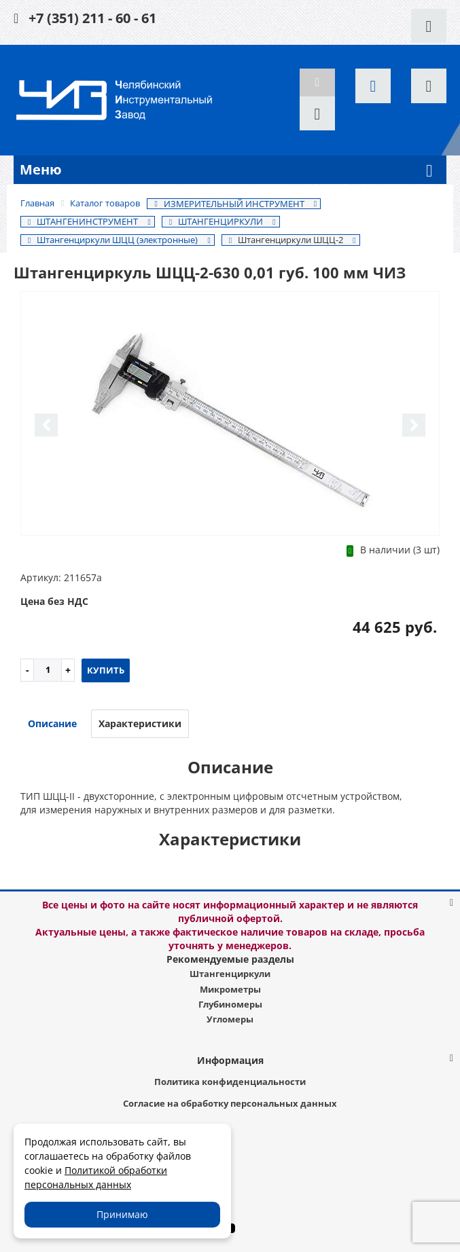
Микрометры (230, 989)
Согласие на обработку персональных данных (230, 1103)
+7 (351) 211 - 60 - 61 (92, 18)
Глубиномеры (230, 1004)
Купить (105, 670)
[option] (230, 414)
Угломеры (230, 1019)
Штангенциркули (230, 974)
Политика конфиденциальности (230, 1081)
